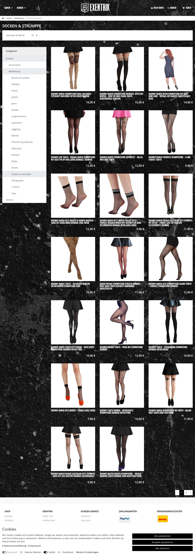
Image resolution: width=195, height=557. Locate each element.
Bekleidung (19, 18)
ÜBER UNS (48, 516)
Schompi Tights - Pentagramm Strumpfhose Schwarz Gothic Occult (168, 348)
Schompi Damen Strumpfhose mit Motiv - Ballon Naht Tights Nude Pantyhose (170, 411)
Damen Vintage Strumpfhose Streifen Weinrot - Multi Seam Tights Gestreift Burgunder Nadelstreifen (121, 286)
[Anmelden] (157, 8)
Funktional (68, 552)
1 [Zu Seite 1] (181, 492)
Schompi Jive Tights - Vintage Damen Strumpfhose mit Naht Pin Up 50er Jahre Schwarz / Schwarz (73, 158)
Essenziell (12, 552)
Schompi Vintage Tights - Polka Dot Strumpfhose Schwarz (121, 348)
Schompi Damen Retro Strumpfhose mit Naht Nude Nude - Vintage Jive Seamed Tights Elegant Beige (169, 96)
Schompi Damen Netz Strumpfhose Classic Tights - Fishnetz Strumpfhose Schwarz (170, 285)
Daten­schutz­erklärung (14, 545)
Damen (7, 8)
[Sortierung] (15, 35)
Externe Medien (33, 552)
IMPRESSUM (49, 520)
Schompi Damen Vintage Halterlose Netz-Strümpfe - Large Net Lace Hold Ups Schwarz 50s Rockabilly (73, 475)
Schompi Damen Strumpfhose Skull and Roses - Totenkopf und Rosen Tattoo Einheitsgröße (71, 95)
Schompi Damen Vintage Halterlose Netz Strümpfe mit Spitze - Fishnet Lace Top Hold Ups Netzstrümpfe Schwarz (170, 223)
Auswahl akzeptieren (162, 542)
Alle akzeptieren (162, 536)
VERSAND (85, 516)
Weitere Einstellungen (87, 552)
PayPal (52, 552)
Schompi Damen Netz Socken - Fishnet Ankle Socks (73, 410)
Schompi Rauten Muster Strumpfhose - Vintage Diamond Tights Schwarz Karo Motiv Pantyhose (121, 475)
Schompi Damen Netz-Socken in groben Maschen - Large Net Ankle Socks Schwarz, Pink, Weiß (73, 221)
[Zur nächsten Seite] (190, 492)
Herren (20, 8)
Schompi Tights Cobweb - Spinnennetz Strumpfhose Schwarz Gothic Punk (116, 411)
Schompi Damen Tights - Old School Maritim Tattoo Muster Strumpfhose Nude (70, 285)
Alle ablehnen (162, 548)
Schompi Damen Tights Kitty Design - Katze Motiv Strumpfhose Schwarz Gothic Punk (72, 348)
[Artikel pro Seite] (34, 35)
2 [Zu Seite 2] (186, 492)
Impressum (34, 545)
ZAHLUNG (86, 520)
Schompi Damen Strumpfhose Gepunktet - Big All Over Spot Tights (121, 158)
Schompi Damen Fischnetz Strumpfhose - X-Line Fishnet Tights (169, 158)
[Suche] (173, 8)
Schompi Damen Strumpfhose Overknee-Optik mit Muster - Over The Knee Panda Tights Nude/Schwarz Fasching (121, 96)
